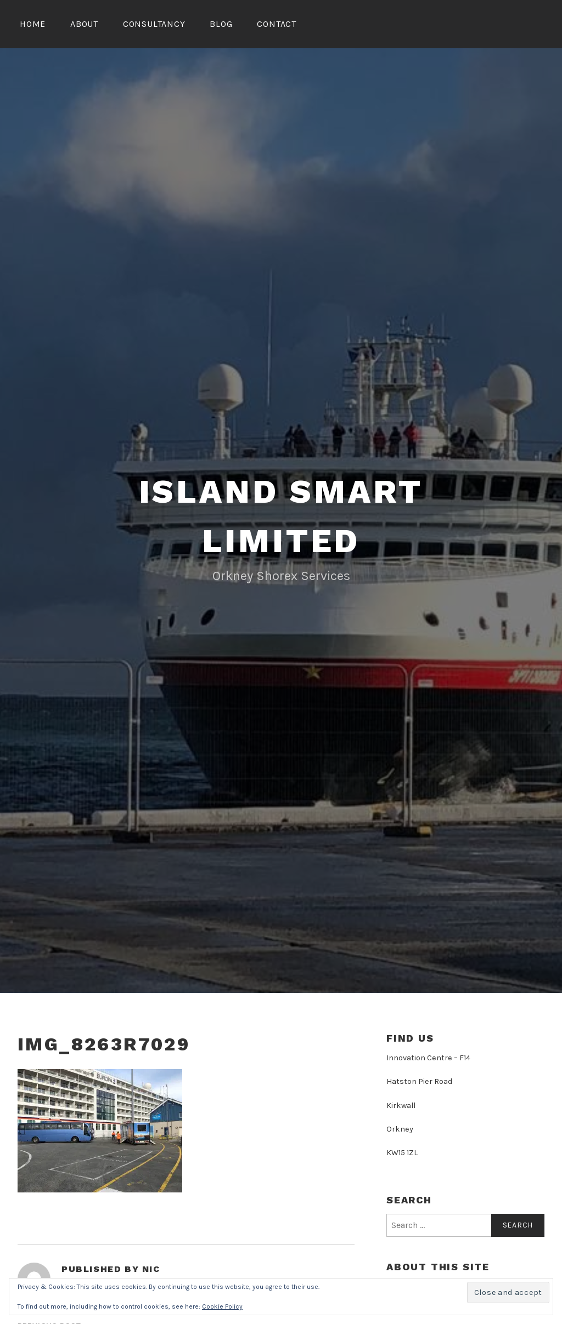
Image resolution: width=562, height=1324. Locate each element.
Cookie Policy (222, 1306)
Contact (276, 24)
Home (33, 24)
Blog (221, 24)
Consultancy (154, 24)
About (84, 24)
